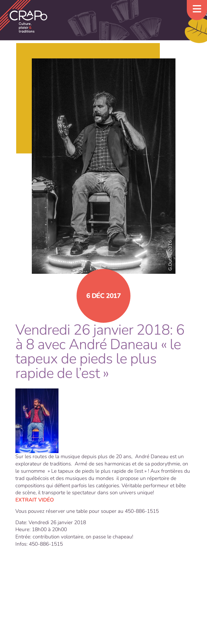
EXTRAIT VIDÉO (34, 499)
